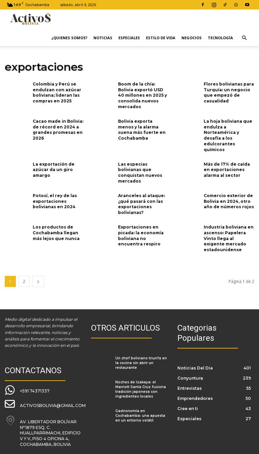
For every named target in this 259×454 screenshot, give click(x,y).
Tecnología (220, 37)
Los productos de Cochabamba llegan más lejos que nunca (56, 232)
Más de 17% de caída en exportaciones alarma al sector (227, 170)
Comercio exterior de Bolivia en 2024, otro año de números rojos (229, 201)
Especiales (129, 37)
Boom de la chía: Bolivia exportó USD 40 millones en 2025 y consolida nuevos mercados (142, 95)
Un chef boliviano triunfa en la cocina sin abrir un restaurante (141, 363)
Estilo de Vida (160, 37)
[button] (244, 38)
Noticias (102, 37)
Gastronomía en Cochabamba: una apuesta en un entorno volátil (140, 416)
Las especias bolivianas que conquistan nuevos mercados (140, 173)
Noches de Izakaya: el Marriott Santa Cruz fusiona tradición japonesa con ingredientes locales (140, 389)
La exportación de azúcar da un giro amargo (54, 170)
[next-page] (38, 281)
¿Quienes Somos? (69, 37)
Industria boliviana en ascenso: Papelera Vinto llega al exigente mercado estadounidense (229, 238)
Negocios (191, 37)
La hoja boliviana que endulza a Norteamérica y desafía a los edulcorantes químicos (228, 135)
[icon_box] (27, 390)
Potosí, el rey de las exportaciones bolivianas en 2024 (55, 201)
